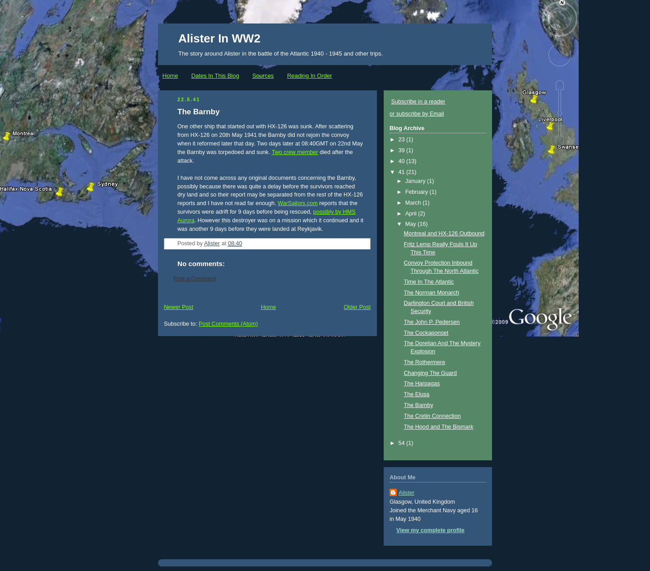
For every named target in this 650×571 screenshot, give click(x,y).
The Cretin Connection (432, 416)
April (411, 214)
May (411, 224)
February (417, 192)
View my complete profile (430, 530)
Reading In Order (309, 75)
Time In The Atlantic (429, 282)
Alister (406, 493)
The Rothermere (425, 362)
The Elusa (417, 394)
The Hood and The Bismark (439, 427)
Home (170, 75)
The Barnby (418, 405)
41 (403, 172)
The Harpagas (422, 383)
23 (403, 139)
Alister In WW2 (219, 38)
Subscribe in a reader (418, 101)
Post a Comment (194, 279)
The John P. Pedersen (432, 322)
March (414, 203)
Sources (263, 75)
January (416, 181)
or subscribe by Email (417, 114)
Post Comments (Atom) (228, 324)
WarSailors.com (298, 203)
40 (403, 161)
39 (403, 150)
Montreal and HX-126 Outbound (444, 233)
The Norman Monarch (432, 293)
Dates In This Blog (215, 75)
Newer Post (178, 307)
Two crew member (295, 152)
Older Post (357, 307)
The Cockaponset (426, 333)
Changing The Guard (430, 373)
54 (403, 443)
